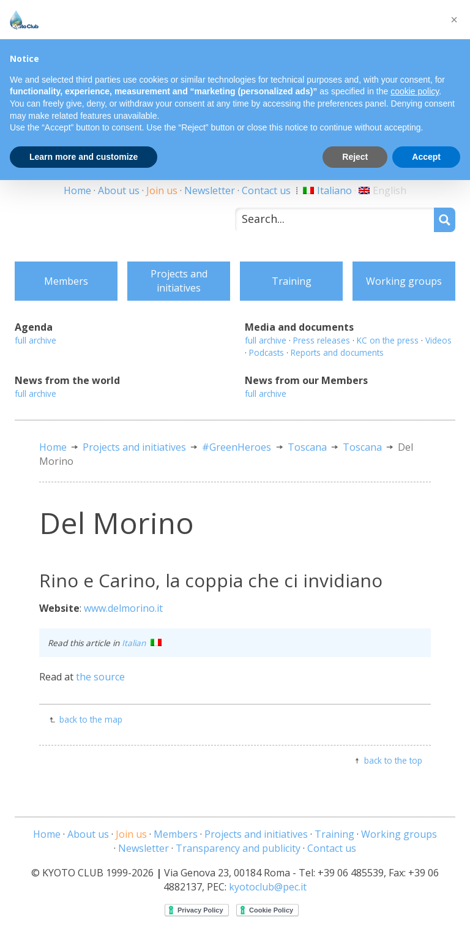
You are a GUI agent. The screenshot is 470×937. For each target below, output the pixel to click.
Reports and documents (337, 352)
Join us (161, 190)
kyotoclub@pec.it (268, 887)
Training (291, 281)
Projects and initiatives (179, 281)
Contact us (266, 190)
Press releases (321, 340)
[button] (454, 19)
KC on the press (388, 340)
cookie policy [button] (414, 91)
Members (66, 281)
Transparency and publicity (238, 848)
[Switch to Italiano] (327, 190)
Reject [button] (355, 157)
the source (100, 676)
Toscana (307, 447)
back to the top (393, 760)
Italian (142, 643)
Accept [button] (426, 157)
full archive (35, 340)
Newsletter (209, 190)
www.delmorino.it (123, 608)
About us (119, 190)
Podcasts (266, 352)
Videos (438, 340)
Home (77, 190)
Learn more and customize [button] (83, 157)
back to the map (90, 719)
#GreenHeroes (236, 447)
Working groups (404, 281)
